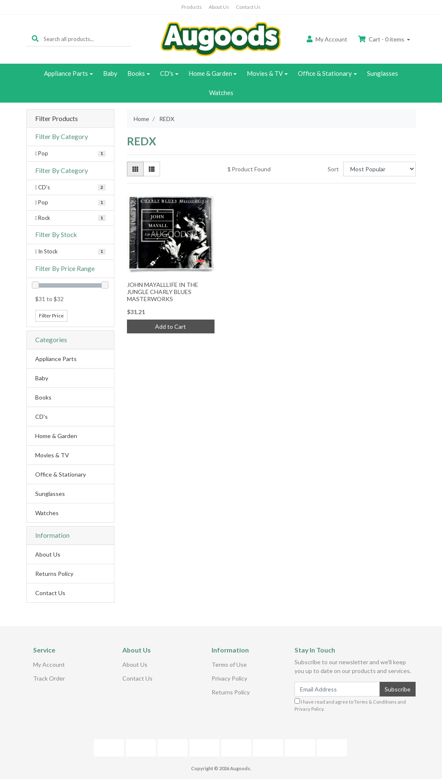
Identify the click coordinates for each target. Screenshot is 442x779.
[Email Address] (337, 689)
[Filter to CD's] (70, 188)
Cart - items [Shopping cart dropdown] (382, 39)
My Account (49, 664)
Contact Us (248, 7)
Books (136, 73)
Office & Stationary (325, 73)
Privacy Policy (229, 678)
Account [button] (327, 39)
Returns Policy (54, 573)
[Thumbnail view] (135, 169)
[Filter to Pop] (70, 203)
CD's (166, 73)
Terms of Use (229, 664)
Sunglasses (382, 73)
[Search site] (35, 38)
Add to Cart (170, 326)
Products (191, 7)
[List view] (151, 169)
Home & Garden (210, 73)
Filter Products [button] (56, 118)
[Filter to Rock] (70, 218)
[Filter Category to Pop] (70, 154)
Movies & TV (265, 73)
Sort (333, 169)
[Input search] (87, 38)
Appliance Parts (66, 73)
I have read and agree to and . (350, 705)
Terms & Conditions (375, 701)
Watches (221, 92)
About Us (219, 7)
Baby (110, 73)
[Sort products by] (379, 169)
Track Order (49, 678)
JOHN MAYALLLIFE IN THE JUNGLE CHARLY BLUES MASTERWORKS (162, 291)
